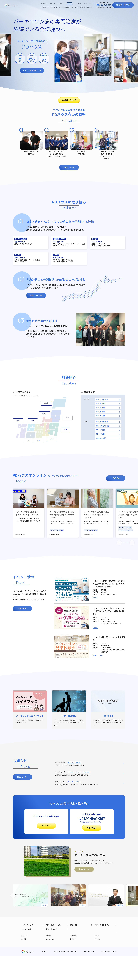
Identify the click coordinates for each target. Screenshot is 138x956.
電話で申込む (91, 828)
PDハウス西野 (108, 404)
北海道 (46, 403)
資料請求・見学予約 (123, 5)
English (70, 3)
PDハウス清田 (108, 408)
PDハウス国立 (108, 430)
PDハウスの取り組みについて (32, 70)
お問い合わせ (45, 951)
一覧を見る (116, 478)
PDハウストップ (27, 925)
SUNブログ (44, 3)
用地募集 (97, 939)
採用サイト (73, 939)
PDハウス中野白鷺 (108, 422)
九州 (18, 420)
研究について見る (36, 295)
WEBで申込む (46, 826)
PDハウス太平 (108, 412)
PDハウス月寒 (108, 416)
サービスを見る (69, 167)
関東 (65, 429)
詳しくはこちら (84, 869)
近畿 (38, 440)
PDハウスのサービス (47, 7)
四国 (28, 440)
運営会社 (52, 3)
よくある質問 (88, 7)
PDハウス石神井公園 (108, 426)
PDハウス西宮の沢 (108, 400)
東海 (51, 439)
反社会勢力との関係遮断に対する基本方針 (65, 951)
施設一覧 (57, 7)
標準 (85, 3)
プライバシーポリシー (87, 951)
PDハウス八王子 (108, 438)
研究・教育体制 (51, 929)
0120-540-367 (103, 5)
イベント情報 (79, 7)
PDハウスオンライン (67, 7)
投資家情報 (73, 935)
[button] (119, 542)
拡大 (90, 3)
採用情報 (60, 3)
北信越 (44, 413)
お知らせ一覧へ (22, 777)
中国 (32, 420)
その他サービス (50, 939)
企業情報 (48, 935)
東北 (67, 417)
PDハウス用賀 (108, 434)
